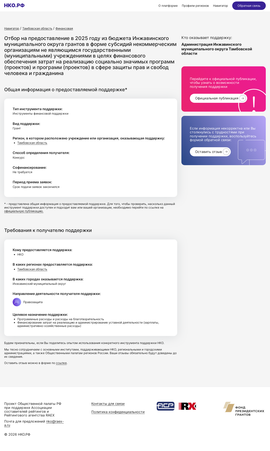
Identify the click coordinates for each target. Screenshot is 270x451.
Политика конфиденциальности (118, 412)
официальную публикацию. (23, 211)
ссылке (61, 363)
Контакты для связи (108, 403)
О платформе (168, 5)
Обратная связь (249, 5)
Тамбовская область (32, 143)
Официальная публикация (216, 98)
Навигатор (220, 5)
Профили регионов (195, 5)
